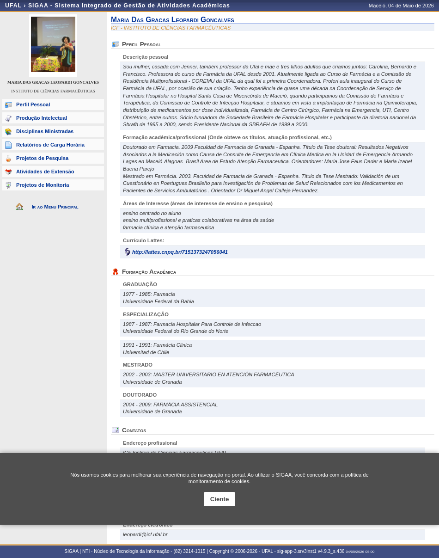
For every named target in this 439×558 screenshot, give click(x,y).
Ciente (219, 499)
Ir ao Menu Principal (54, 206)
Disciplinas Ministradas (44, 131)
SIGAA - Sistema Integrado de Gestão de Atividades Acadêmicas (129, 5)
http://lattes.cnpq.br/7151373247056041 (180, 252)
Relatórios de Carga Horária (50, 144)
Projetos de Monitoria (42, 185)
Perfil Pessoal (33, 104)
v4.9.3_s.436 (331, 551)
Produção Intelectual (41, 118)
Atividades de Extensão (45, 171)
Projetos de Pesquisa (42, 158)
